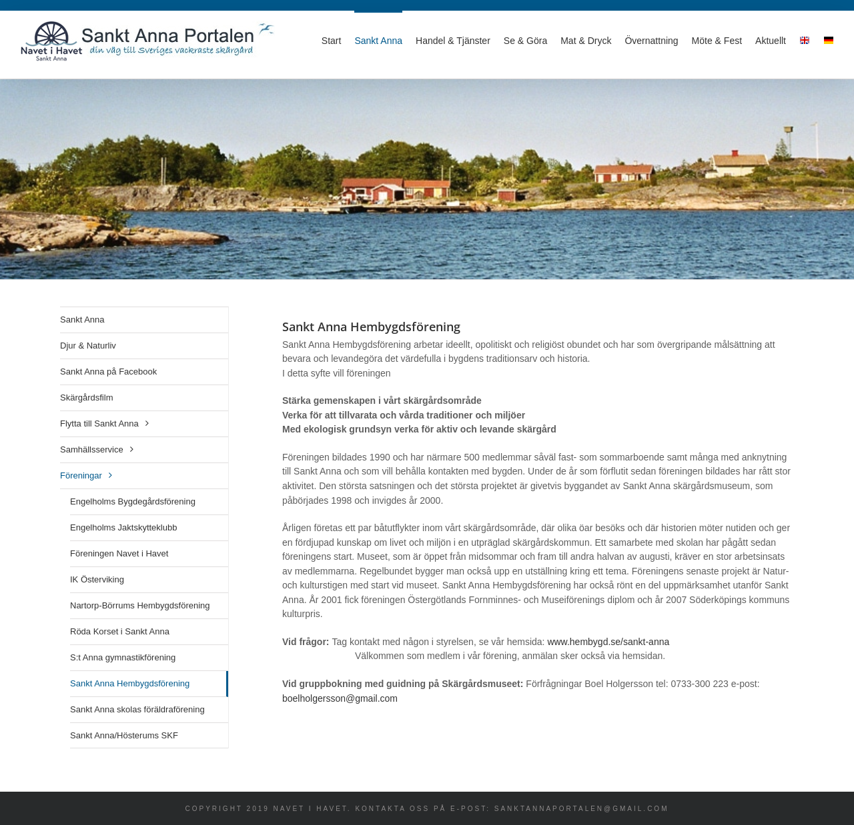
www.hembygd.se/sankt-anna (608, 641)
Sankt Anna (82, 320)
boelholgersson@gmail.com (340, 698)
